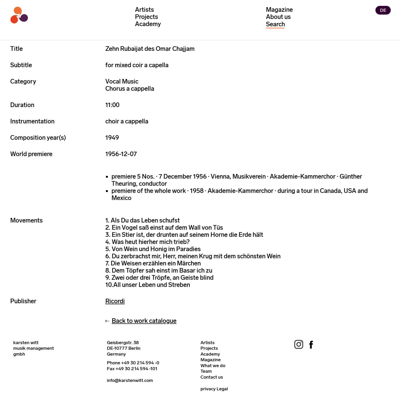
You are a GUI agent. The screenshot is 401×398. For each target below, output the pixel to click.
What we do (213, 365)
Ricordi (115, 301)
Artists (144, 9)
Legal (222, 389)
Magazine (279, 9)
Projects (146, 16)
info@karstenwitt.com (130, 380)
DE (383, 10)
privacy (208, 389)
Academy (148, 24)
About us (278, 16)
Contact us (212, 377)
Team (206, 371)
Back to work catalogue (144, 320)
